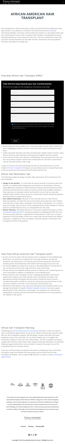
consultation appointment (12, 212)
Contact (23, 426)
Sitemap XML (40, 426)
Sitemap (31, 426)
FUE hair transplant (14, 168)
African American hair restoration (25, 331)
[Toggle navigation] (63, 2)
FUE (51, 31)
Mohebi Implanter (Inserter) (37, 288)
